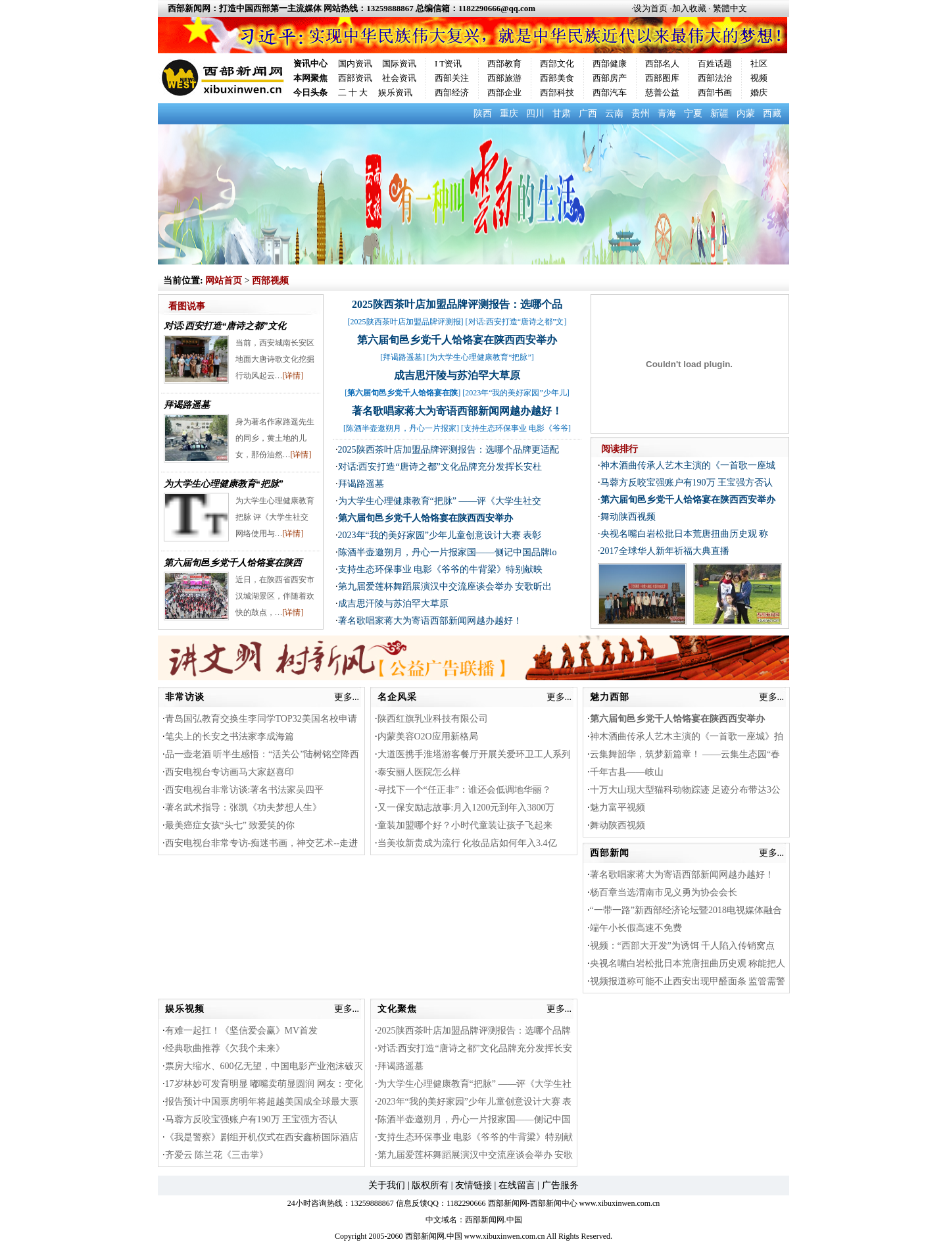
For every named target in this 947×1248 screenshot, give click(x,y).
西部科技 (557, 92)
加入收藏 (689, 8)
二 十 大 (353, 92)
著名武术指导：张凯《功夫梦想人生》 (243, 807)
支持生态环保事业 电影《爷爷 (516, 428)
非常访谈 (185, 697)
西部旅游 (504, 78)
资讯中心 (310, 63)
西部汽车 (610, 92)
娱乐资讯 (395, 92)
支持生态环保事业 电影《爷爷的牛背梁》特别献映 (440, 569)
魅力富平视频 (617, 807)
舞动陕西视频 (628, 517)
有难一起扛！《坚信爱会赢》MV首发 (241, 1031)
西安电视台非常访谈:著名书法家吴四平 (244, 790)
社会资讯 (399, 78)
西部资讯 (355, 78)
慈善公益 (662, 92)
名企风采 (397, 697)
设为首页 (650, 8)
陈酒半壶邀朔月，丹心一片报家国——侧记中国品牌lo (447, 552)
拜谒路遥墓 (187, 405)
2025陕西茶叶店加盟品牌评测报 (406, 321)
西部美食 (557, 78)
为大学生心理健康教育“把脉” (223, 484)
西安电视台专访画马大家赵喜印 (229, 772)
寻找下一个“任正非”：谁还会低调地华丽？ (464, 790)
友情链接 (473, 1185)
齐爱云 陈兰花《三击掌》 (217, 1155)
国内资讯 (355, 63)
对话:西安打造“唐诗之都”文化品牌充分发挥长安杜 (440, 467)
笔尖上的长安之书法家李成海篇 (229, 736)
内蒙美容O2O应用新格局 (427, 736)
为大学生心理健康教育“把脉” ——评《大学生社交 (440, 501)
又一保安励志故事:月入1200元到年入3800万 (466, 807)
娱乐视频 (185, 1009)
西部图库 (662, 78)
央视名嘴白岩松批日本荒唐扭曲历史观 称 (684, 534)
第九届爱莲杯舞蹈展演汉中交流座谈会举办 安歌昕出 (445, 586)
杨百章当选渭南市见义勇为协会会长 (663, 892)
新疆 (719, 113)
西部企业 (504, 92)
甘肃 (561, 113)
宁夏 (693, 113)
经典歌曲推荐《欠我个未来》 (225, 1048)
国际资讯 (399, 63)
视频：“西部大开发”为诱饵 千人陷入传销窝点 (682, 946)
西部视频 (270, 281)
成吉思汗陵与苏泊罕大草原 (457, 375)
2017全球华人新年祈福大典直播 (664, 551)
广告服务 (560, 1185)
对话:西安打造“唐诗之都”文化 (225, 326)
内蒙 (746, 113)
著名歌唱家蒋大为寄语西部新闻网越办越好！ (457, 410)
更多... (347, 697)
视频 (758, 78)
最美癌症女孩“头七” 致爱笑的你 (230, 825)
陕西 (483, 113)
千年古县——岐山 (627, 772)
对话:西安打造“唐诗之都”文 (516, 321)
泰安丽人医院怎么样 (418, 772)
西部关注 (452, 78)
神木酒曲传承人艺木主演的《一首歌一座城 (687, 465)
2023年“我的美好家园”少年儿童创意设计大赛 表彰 (440, 535)
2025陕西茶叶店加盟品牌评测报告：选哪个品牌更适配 (448, 450)
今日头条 (310, 92)
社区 (758, 63)
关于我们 (386, 1185)
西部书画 (715, 92)
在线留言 (516, 1185)
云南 (614, 113)
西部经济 (452, 92)
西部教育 (504, 63)
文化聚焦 (397, 1009)
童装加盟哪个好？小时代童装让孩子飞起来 (464, 825)
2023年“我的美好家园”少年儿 (516, 392)
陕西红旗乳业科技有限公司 (432, 719)
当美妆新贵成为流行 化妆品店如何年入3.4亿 (467, 843)
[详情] (293, 375)
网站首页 (223, 281)
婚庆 (758, 92)
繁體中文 (730, 8)
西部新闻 (609, 853)
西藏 (772, 113)
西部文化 (557, 63)
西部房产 (610, 78)
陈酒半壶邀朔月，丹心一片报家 (401, 428)
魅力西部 (609, 697)
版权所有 (430, 1185)
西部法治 (715, 78)
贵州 (640, 113)
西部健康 (610, 63)
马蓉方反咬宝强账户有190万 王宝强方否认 (686, 482)
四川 (535, 113)
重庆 (509, 113)
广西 (588, 113)
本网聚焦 (310, 78)
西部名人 (662, 63)
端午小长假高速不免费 (636, 928)
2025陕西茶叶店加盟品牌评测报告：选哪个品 (457, 304)
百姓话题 (715, 63)
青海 (667, 113)
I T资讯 (448, 63)
